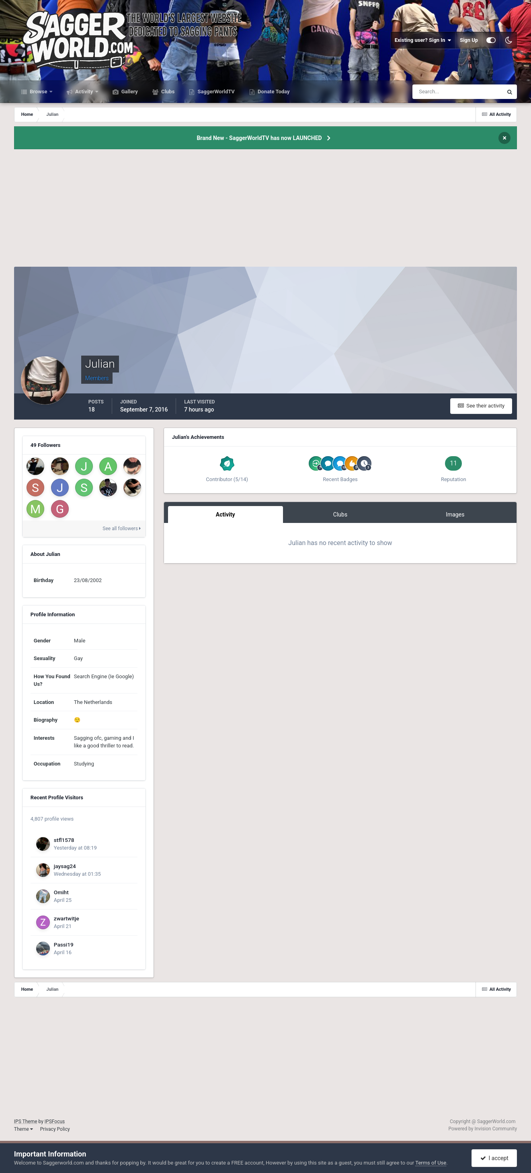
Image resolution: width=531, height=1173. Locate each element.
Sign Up (469, 40)
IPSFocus (55, 1121)
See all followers (121, 528)
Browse (39, 91)
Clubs (167, 91)
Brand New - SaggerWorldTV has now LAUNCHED (259, 138)
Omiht (61, 892)
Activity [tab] (225, 514)
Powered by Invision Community (482, 1129)
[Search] (433, 91)
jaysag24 (65, 866)
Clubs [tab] (340, 514)
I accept (494, 1158)
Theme (23, 1129)
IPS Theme (25, 1121)
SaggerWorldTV (215, 91)
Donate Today (273, 91)
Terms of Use (430, 1163)
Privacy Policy (55, 1129)
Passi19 (64, 944)
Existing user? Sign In (423, 40)
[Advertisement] (265, 210)
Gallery (129, 91)
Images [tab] (455, 514)
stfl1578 (64, 840)
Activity (84, 91)
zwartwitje (66, 918)
